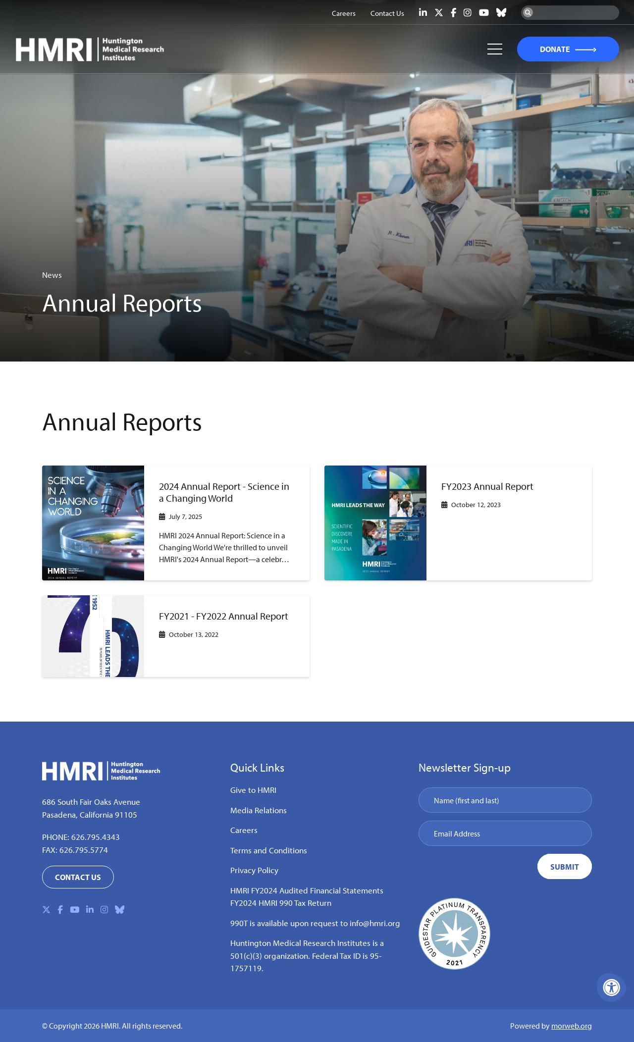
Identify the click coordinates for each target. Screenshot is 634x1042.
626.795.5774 (83, 849)
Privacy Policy (254, 870)
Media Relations (258, 810)
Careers (244, 830)
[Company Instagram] (468, 12)
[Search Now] (528, 12)
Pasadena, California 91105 (89, 814)
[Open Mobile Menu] (494, 49)
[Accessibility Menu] (612, 987)
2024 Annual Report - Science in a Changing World (224, 492)
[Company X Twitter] (438, 12)
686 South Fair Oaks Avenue (91, 801)
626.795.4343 (95, 837)
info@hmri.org (375, 923)
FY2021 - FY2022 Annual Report (223, 616)
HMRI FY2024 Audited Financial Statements (306, 890)
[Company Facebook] (453, 12)
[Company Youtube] (484, 12)
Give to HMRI (253, 789)
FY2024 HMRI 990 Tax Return (280, 902)
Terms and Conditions (268, 850)
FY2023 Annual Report (487, 486)
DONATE (554, 49)
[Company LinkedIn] (423, 12)
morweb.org (571, 1026)
